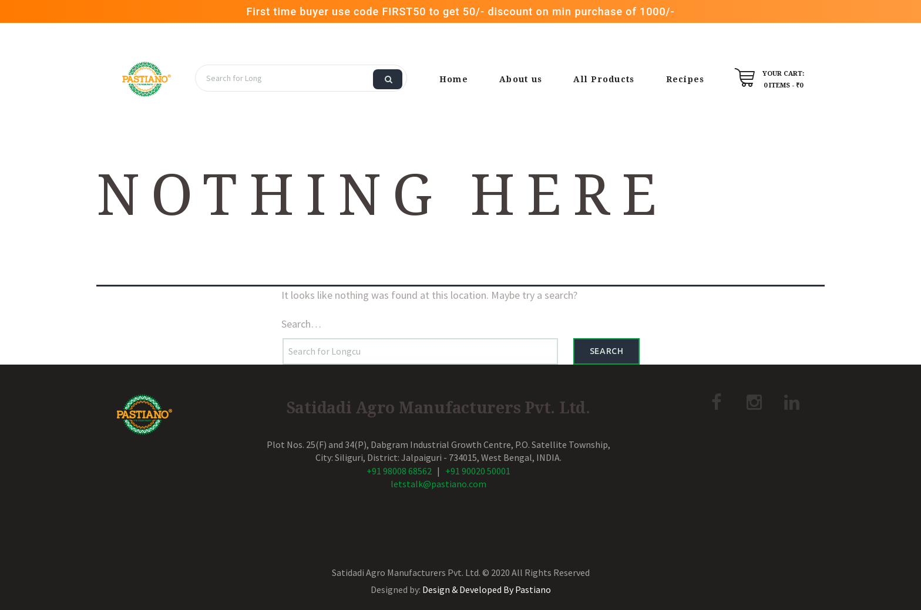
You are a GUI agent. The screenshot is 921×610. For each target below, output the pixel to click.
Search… (301, 324)
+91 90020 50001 (477, 471)
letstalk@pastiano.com (438, 484)
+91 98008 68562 (399, 471)
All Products (603, 79)
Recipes (685, 79)
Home (453, 79)
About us (520, 79)
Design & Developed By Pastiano (486, 589)
